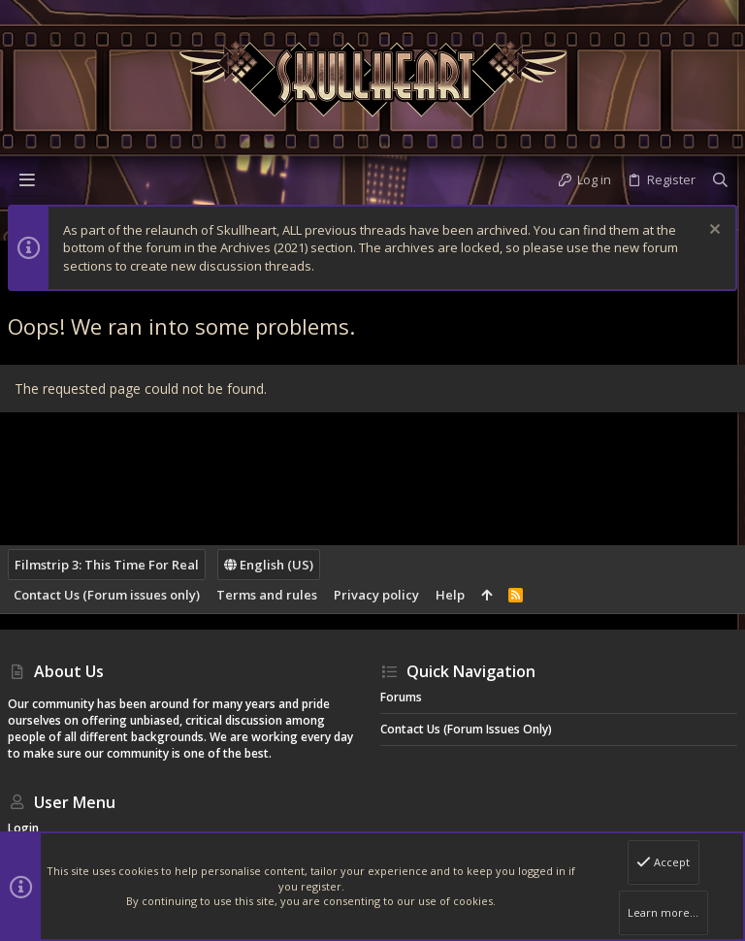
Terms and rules (266, 594)
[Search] (720, 179)
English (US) (268, 564)
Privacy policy (376, 594)
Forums (401, 697)
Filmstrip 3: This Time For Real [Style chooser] (107, 564)
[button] (27, 179)
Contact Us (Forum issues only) (107, 594)
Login (23, 828)
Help (450, 594)
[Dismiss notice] (712, 231)
